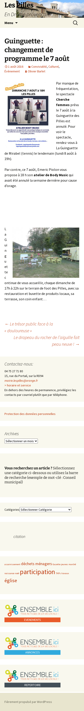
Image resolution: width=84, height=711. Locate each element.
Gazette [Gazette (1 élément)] (56, 564)
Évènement (12, 71)
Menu (8, 22)
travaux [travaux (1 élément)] (65, 573)
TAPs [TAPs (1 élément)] (58, 573)
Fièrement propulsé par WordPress (28, 702)
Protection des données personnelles (30, 414)
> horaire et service (17, 385)
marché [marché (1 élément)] (72, 564)
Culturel (53, 67)
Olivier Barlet (36, 71)
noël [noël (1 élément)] (17, 573)
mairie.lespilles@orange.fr (21, 381)
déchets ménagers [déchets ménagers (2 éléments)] (36, 563)
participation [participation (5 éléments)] (37, 572)
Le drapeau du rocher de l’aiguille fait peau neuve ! (47, 340)
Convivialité (39, 67)
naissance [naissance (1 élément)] (9, 573)
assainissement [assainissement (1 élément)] (12, 564)
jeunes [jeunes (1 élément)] (64, 564)
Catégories (11, 510)
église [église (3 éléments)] (10, 580)
